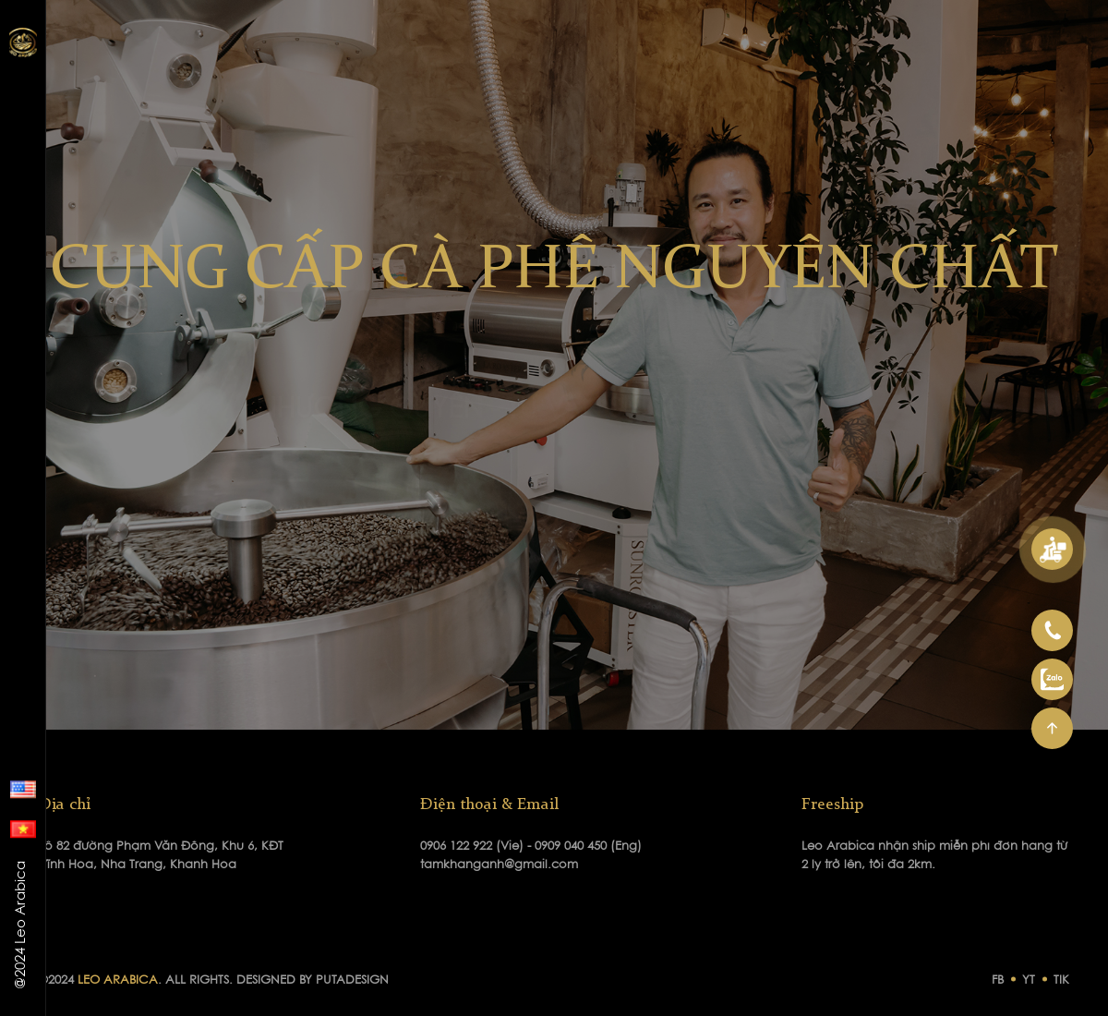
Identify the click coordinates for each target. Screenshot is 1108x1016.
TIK (1061, 980)
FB (998, 980)
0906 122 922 (458, 847)
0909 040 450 (572, 847)
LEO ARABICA (118, 980)
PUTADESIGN (352, 980)
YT (1028, 980)
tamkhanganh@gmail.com (499, 865)
